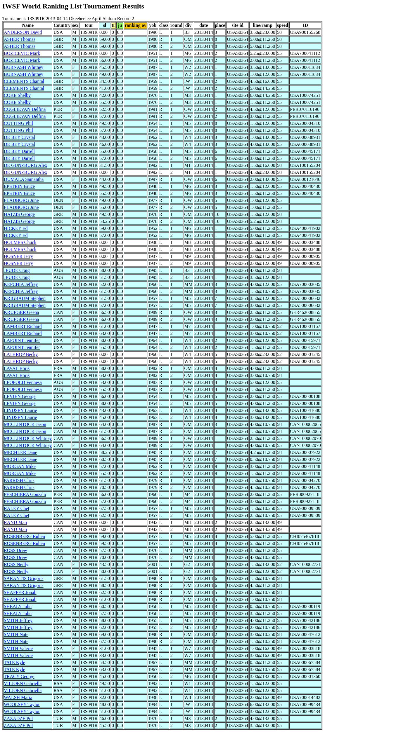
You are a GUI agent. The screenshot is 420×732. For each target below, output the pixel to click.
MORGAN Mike (20, 466)
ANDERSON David (23, 32)
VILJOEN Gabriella (23, 683)
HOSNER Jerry (18, 256)
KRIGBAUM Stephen (25, 298)
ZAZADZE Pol (18, 718)
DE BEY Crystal (19, 137)
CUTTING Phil (18, 123)
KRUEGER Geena (21, 312)
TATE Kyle (14, 662)
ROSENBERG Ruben (24, 536)
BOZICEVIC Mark (22, 53)
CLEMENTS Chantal (24, 81)
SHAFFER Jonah (20, 592)
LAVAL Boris (17, 368)
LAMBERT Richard (23, 326)
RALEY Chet (16, 508)
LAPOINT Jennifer (22, 340)
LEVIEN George (20, 396)
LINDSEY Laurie (20, 410)
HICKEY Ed (16, 228)
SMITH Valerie (18, 648)
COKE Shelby (17, 95)
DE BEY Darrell (19, 151)
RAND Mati (15, 522)
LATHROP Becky (21, 354)
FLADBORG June (21, 200)
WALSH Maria (18, 697)
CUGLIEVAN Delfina (25, 109)
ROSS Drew (15, 550)
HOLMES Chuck (20, 242)
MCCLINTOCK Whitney (28, 438)
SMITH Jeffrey (18, 620)
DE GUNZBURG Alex (25, 165)
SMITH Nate (16, 634)
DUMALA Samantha (24, 179)
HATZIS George (19, 214)
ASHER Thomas (19, 39)
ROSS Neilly (16, 564)
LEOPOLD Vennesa (23, 382)
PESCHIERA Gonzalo (25, 494)
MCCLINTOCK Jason (25, 424)
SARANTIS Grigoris (24, 578)
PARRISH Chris (19, 480)
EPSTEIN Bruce (19, 186)
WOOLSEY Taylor (22, 704)
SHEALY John (18, 606)
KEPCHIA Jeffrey (21, 284)
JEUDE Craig (17, 270)
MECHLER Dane (20, 452)
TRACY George (19, 676)
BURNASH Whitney (23, 67)
